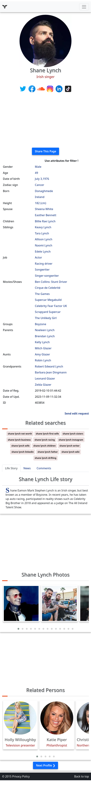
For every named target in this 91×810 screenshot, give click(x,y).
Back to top (81, 776)
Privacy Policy (21, 776)
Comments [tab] (44, 468)
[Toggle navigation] (84, 6)
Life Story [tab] (11, 468)
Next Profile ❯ (45, 765)
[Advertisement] (45, 120)
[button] (18, 629)
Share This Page (45, 151)
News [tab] (27, 468)
